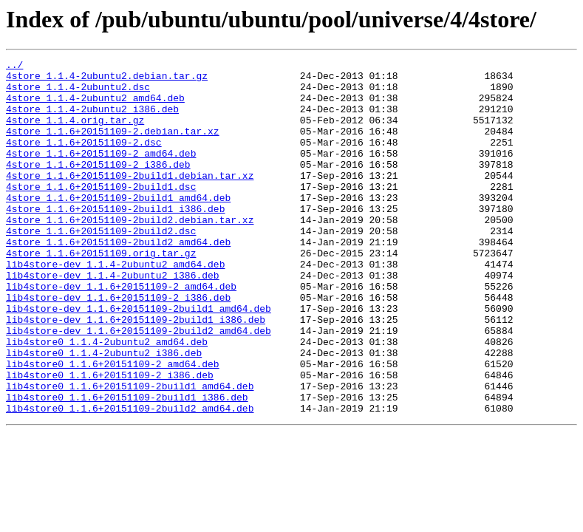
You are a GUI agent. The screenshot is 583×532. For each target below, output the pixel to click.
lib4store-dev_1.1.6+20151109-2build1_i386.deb (135, 372)
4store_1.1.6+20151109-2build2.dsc (101, 266)
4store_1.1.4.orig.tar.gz (75, 133)
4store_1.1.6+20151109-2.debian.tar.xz (112, 146)
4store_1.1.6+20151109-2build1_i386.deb (115, 239)
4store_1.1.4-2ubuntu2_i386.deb (92, 119)
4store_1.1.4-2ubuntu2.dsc (78, 93)
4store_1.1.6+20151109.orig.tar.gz (101, 292)
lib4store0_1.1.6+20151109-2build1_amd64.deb (129, 452)
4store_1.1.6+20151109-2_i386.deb (98, 186)
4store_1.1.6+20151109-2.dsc (84, 159)
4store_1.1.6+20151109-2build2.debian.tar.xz (129, 252)
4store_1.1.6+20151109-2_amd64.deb (101, 173)
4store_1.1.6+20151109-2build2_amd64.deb (118, 279)
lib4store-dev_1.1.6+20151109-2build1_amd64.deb (138, 359)
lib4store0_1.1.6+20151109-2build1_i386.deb (127, 465)
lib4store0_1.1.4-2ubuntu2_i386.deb (104, 412)
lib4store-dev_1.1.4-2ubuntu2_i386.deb (112, 319)
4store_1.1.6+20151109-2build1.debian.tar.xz (129, 199)
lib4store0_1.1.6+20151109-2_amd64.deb (112, 425)
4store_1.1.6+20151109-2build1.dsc (101, 212)
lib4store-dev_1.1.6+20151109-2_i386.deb (118, 345)
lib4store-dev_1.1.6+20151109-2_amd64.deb (121, 332)
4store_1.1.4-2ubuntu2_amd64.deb (95, 106)
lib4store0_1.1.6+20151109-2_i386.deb (110, 439)
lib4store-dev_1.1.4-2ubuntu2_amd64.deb (115, 306)
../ (14, 66)
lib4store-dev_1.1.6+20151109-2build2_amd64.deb (138, 385)
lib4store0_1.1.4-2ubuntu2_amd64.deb (107, 399)
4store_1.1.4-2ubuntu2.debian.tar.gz (107, 79)
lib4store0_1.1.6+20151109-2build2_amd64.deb (129, 478)
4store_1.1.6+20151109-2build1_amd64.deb (118, 226)
